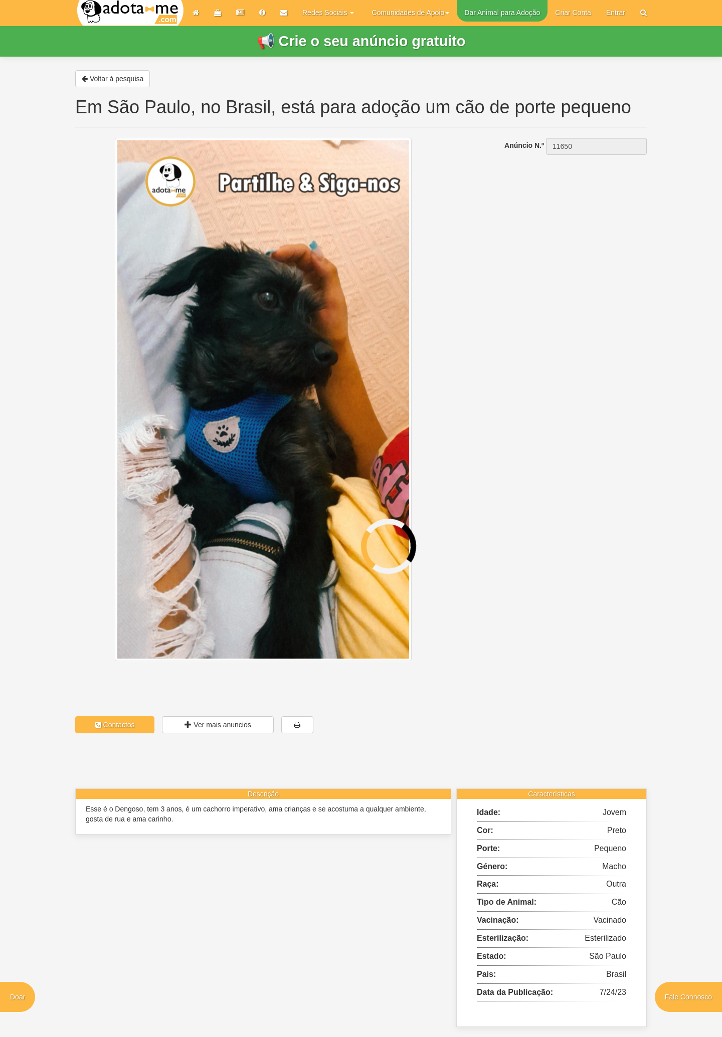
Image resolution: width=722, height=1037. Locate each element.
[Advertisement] (556, 218)
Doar (17, 997)
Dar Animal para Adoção (502, 13)
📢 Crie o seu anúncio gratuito (361, 41)
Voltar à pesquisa (112, 79)
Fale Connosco (688, 997)
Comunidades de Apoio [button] (411, 13)
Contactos (115, 725)
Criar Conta (573, 13)
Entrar (615, 13)
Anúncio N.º (524, 145)
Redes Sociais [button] (328, 13)
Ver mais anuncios (218, 725)
